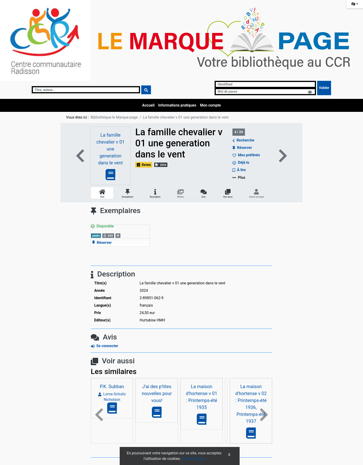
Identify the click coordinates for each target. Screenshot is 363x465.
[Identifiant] (265, 84)
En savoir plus (193, 458)
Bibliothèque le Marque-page (114, 117)
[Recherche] (86, 89)
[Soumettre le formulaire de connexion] (324, 88)
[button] (99, 415)
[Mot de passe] (265, 91)
